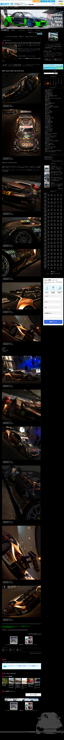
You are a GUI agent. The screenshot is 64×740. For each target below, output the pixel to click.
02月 (48, 194)
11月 (58, 199)
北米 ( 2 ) (47, 141)
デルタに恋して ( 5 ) (49, 92)
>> (55, 76)
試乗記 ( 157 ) (48, 90)
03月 (52, 194)
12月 (61, 199)
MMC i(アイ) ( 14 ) (49, 143)
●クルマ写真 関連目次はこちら (8, 627)
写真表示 (40, 32)
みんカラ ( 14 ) (48, 110)
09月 (52, 199)
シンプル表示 (35, 32)
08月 (48, 210)
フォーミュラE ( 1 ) (49, 129)
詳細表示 (30, 32)
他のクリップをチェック (57, 160)
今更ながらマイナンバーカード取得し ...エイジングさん (18, 686)
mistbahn (46, 51)
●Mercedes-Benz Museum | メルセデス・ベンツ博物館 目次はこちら (16, 626)
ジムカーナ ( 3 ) (48, 124)
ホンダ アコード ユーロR (56, 171)
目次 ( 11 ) (47, 100)
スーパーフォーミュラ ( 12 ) (50, 135)
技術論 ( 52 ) (47, 104)
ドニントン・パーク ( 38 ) (50, 146)
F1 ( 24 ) (47, 113)
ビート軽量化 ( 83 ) (49, 121)
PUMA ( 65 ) (47, 116)
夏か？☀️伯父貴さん (4, 685)
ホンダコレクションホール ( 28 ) (51, 140)
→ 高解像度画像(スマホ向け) (7, 106)
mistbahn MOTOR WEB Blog (6, 10)
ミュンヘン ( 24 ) (48, 130)
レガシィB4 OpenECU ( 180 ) (51, 95)
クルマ (16, 8)
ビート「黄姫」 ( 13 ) (49, 144)
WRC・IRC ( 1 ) (48, 112)
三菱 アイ (52, 182)
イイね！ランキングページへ (35, 653)
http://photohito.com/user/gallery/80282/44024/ (18, 629)
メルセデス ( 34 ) (48, 139)
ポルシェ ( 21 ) (48, 134)
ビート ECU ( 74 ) (48, 122)
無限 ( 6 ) (47, 149)
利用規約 (52, 273)
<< (50, 76)
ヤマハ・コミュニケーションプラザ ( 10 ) (53, 150)
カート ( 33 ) (47, 123)
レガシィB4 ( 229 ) (49, 89)
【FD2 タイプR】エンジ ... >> (31, 36)
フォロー (48, 59)
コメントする (33, 694)
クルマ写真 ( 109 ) (48, 94)
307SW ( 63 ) (48, 118)
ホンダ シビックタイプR (55, 177)
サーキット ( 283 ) (48, 111)
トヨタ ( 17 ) (47, 145)
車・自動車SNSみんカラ (5, 8)
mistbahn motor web (48, 156)
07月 (45, 210)
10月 (55, 199)
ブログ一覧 (21, 8)
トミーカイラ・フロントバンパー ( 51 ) (53, 98)
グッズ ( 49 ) (47, 115)
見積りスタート (53, 321)
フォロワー (58, 59)
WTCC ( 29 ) (47, 107)
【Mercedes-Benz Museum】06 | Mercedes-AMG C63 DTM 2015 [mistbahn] (40, 8)
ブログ (13, 8)
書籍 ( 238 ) (47, 96)
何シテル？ (55, 48)
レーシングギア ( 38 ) (49, 117)
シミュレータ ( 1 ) (48, 128)
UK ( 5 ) (46, 132)
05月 (58, 212)
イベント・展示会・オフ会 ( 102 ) (52, 106)
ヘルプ (57, 1)
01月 (45, 194)
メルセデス (35, 633)
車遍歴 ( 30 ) (47, 99)
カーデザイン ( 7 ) (48, 126)
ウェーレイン (25, 661)
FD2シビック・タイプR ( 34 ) (51, 133)
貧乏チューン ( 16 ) (49, 105)
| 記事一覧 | (21, 36)
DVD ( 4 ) (47, 109)
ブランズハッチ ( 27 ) (49, 137)
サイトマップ (57, 273)
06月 (61, 209)
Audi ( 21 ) (47, 138)
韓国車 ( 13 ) (47, 127)
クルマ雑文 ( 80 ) (48, 93)
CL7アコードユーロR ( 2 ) (50, 151)
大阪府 (50, 51)
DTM (11, 661)
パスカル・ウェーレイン (18, 661)
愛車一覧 (60, 188)
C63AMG (5, 661)
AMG (9, 661)
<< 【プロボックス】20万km (11, 36)
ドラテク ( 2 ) (48, 101)
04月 (55, 216)
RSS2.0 (53, 271)
